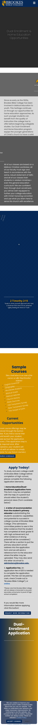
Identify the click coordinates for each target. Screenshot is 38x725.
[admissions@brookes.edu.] (16, 563)
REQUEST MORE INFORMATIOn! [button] (17, 613)
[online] (7, 584)
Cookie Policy (21, 717)
